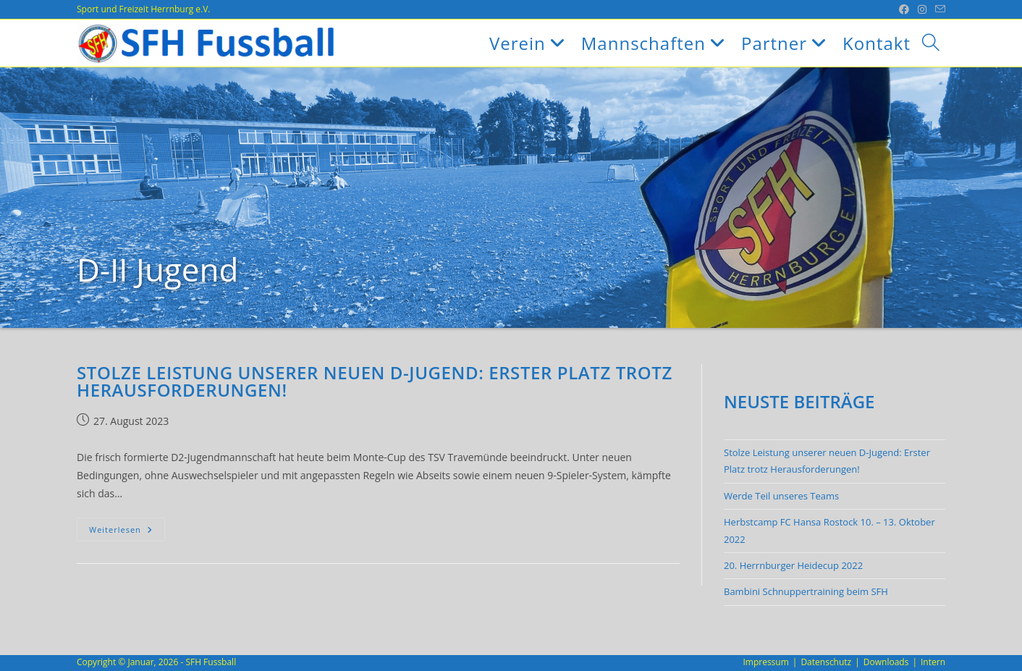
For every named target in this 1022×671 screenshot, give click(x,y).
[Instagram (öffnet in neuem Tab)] (922, 9)
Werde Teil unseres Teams (781, 495)
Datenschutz (826, 662)
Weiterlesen (127, 532)
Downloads (886, 662)
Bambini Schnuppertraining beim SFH (806, 591)
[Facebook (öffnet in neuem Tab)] (904, 9)
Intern (933, 662)
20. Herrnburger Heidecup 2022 (793, 565)
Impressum (765, 662)
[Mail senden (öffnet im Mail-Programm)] (938, 9)
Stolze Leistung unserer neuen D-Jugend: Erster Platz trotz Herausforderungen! (374, 381)
